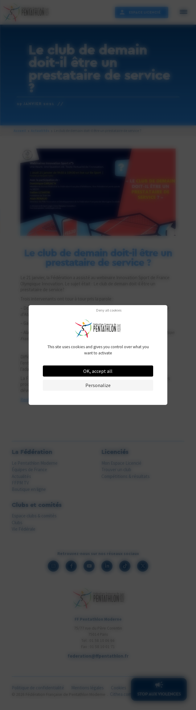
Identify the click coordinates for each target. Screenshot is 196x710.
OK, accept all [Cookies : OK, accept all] (97, 371)
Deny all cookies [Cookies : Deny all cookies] (108, 310)
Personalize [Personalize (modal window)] (98, 385)
